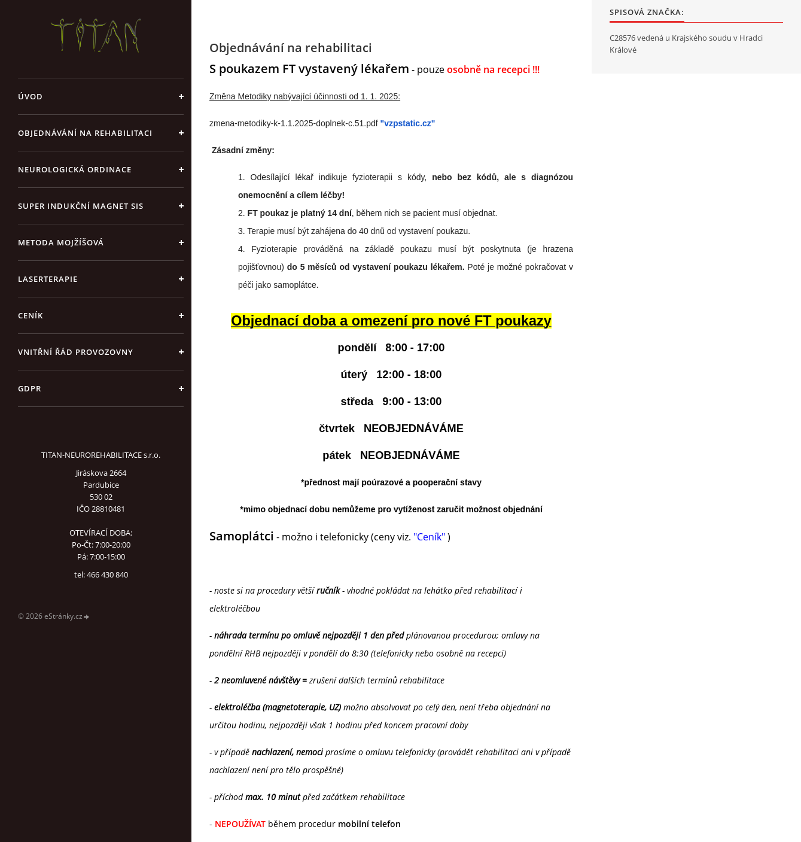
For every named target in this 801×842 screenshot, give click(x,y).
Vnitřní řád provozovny (75, 351)
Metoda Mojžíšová (61, 242)
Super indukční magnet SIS (81, 205)
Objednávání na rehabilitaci (85, 132)
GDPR (29, 388)
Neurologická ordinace (75, 169)
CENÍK (30, 315)
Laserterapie (48, 278)
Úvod (30, 96)
